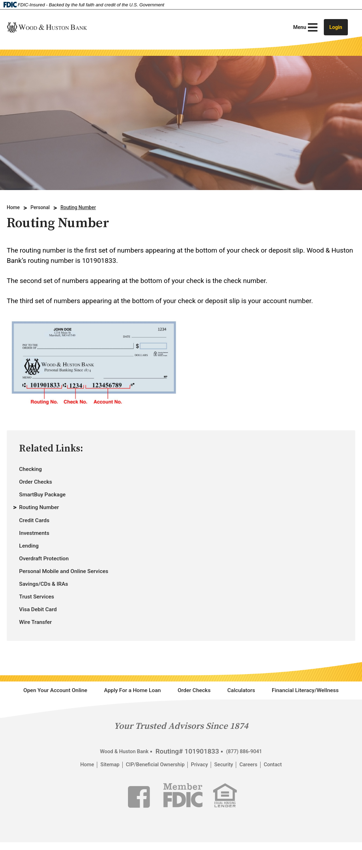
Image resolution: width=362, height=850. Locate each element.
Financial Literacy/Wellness (181, 734)
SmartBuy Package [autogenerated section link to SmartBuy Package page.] (47, 499)
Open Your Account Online (81, 713)
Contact (289, 811)
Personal (45, 207)
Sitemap (97, 811)
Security (231, 811)
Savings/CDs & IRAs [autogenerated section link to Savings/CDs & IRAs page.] (49, 599)
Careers (261, 811)
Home (15, 207)
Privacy (203, 811)
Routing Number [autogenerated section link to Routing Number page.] (43, 513)
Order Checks (247, 713)
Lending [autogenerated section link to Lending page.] (31, 556)
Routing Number (88, 207)
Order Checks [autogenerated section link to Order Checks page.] (39, 484)
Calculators (303, 713)
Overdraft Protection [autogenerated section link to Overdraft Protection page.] (49, 571)
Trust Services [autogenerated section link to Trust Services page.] (40, 614)
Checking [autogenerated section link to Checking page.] (33, 470)
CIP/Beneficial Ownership (151, 811)
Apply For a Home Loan (174, 713)
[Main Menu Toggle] (299, 27)
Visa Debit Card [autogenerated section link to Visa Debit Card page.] (42, 628)
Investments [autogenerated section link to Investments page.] (37, 542)
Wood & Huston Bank (120, 797)
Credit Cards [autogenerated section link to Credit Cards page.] (38, 527)
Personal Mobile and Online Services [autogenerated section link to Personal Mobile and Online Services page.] (74, 585)
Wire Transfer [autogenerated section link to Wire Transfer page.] (39, 642)
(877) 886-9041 (250, 797)
